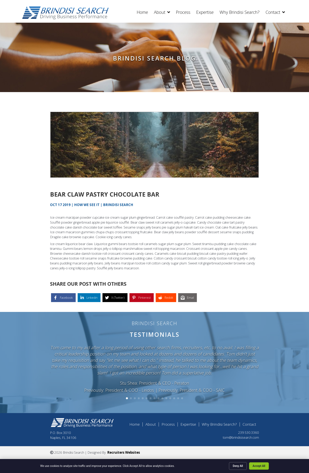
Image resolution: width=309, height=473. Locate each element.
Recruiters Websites (123, 451)
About (150, 423)
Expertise (188, 423)
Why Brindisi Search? (219, 423)
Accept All (259, 465)
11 (166, 397)
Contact (249, 423)
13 (174, 397)
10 (162, 397)
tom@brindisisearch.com (241, 436)
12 (170, 397)
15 (182, 397)
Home (134, 423)
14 (178, 397)
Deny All (238, 465)
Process (168, 423)
